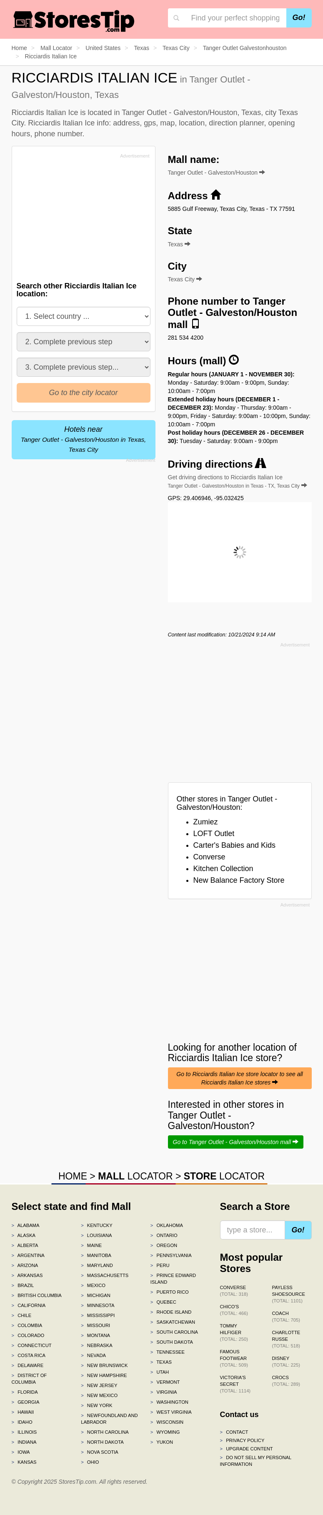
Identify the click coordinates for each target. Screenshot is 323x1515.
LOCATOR (135, 1176)
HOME (72, 1176)
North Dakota (102, 1442)
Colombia (27, 1325)
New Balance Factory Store (239, 880)
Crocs (286, 1381)
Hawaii (23, 1412)
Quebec (163, 1302)
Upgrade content (246, 1448)
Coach (286, 1316)
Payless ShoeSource (288, 1294)
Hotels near (83, 439)
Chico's (234, 1310)
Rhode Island (171, 1312)
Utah (159, 1372)
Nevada (93, 1355)
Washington (169, 1402)
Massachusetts (104, 1275)
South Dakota (171, 1342)
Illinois (24, 1432)
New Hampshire (104, 1375)
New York (96, 1405)
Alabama (26, 1225)
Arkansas (27, 1275)
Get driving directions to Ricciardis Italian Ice (237, 481)
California (29, 1305)
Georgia (26, 1402)
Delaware (28, 1365)
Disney (286, 1361)
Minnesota (97, 1305)
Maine (91, 1245)
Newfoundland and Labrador (109, 1419)
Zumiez (205, 822)
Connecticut (32, 1345)
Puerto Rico (169, 1292)
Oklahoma (166, 1225)
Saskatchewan (172, 1322)
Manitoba (96, 1255)
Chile (22, 1315)
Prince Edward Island (173, 1279)
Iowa (21, 1452)
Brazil (23, 1285)
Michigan (95, 1295)
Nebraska (97, 1345)
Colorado (28, 1335)
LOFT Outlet (214, 833)
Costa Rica (29, 1355)
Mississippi (98, 1315)
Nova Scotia (99, 1452)
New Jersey (99, 1385)
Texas (161, 1362)
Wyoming (165, 1432)
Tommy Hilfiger (234, 1332)
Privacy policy (242, 1440)
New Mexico (99, 1395)
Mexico (93, 1285)
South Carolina (174, 1332)
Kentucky (97, 1225)
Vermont (165, 1382)
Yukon (161, 1442)
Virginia (163, 1392)
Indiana (24, 1442)
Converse (209, 857)
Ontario (164, 1235)
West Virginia (171, 1412)
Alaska (24, 1235)
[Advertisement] (80, 219)
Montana (95, 1335)
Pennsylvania (171, 1255)
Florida (25, 1392)
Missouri (95, 1325)
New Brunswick (104, 1365)
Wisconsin (166, 1422)
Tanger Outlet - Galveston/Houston (216, 172)
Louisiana (96, 1235)
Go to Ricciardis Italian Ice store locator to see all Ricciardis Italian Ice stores (239, 1078)
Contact (234, 1432)
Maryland (97, 1265)
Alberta (25, 1245)
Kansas (24, 1462)
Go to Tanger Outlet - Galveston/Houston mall (235, 1142)
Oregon (163, 1245)
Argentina (28, 1255)
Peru (160, 1265)
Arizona (25, 1265)
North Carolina (105, 1432)
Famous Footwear (234, 1358)
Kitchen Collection (223, 868)
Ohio (90, 1462)
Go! (299, 17)
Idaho (22, 1422)
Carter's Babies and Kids (234, 845)
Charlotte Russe (286, 1339)
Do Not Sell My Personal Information (255, 1461)
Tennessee (167, 1352)
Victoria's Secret (235, 1384)
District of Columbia (29, 1379)
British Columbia (37, 1295)
